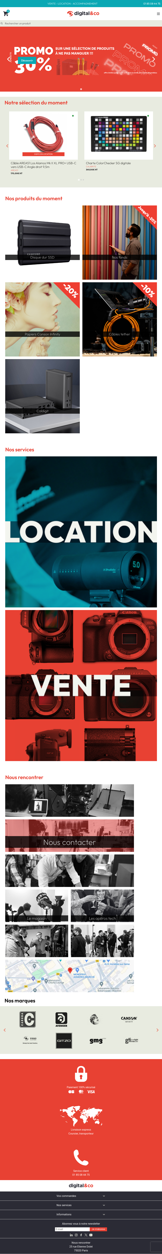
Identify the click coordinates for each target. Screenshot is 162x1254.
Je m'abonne (98, 1229)
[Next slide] (153, 59)
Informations (64, 1214)
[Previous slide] (8, 59)
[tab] (81, 89)
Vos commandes (66, 1195)
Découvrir (27, 60)
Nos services (64, 1205)
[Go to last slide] (7, 145)
